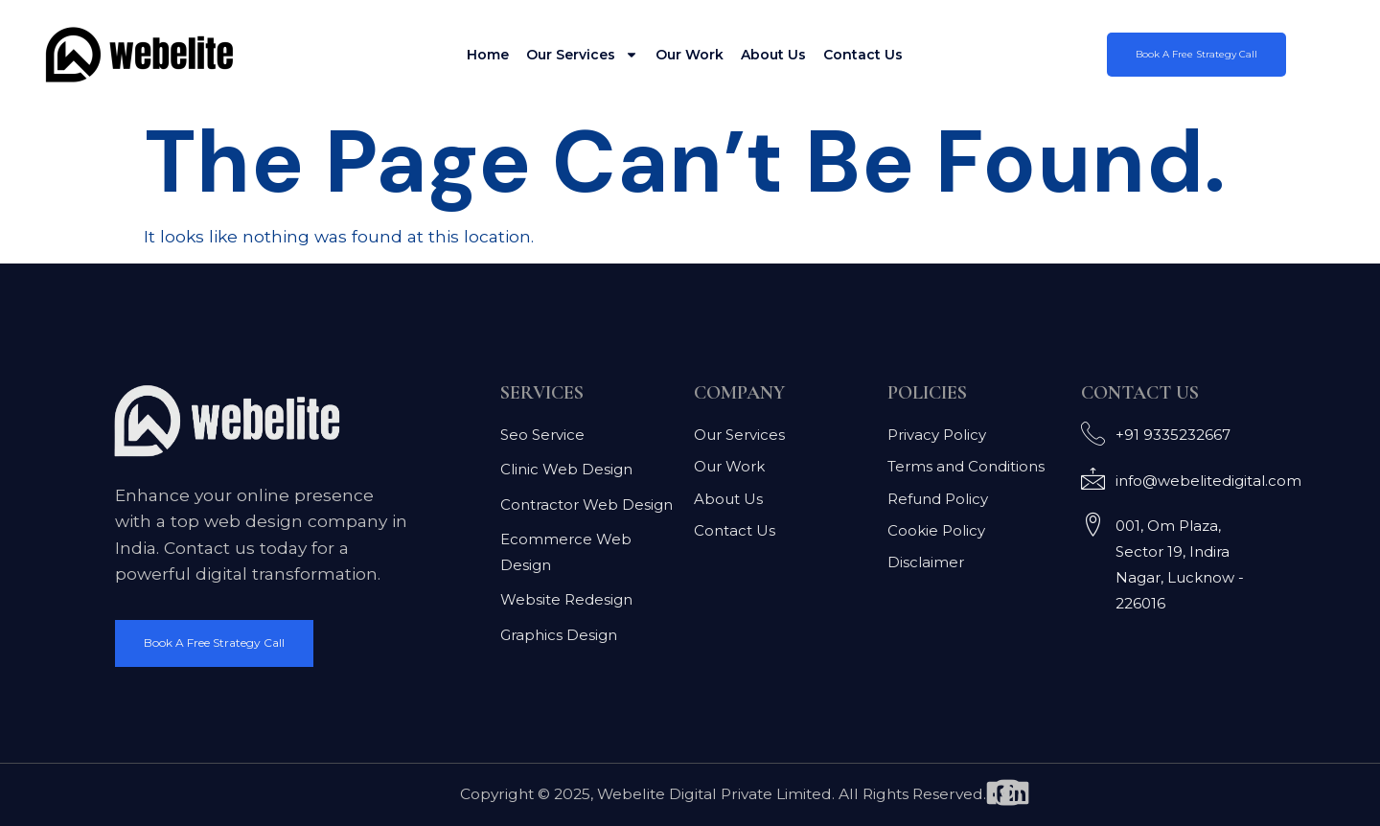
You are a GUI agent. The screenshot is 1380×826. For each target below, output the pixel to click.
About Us (773, 54)
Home (488, 54)
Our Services (582, 54)
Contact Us (863, 54)
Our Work (690, 54)
